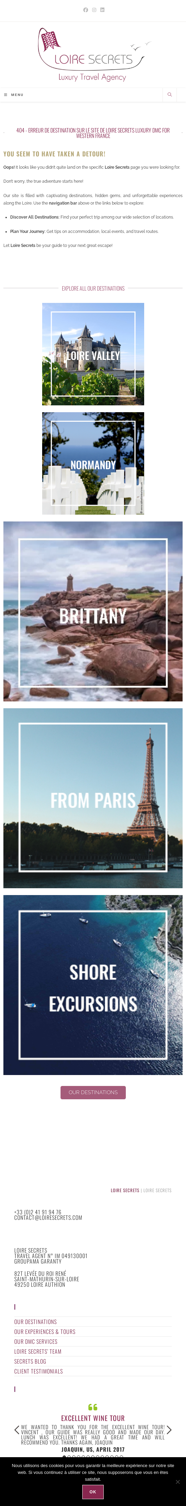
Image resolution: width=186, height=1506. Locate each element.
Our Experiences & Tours (44, 1332)
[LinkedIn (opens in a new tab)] (101, 10)
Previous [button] (16, 1430)
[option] (93, 1427)
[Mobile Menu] (14, 95)
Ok (92, 1492)
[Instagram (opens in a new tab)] (94, 10)
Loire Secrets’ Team (38, 1352)
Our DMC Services (35, 1342)
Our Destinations (35, 1322)
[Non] (177, 1481)
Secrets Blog (30, 1361)
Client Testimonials (38, 1371)
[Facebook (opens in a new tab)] (85, 10)
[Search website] (169, 96)
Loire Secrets (125, 1190)
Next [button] (169, 1430)
